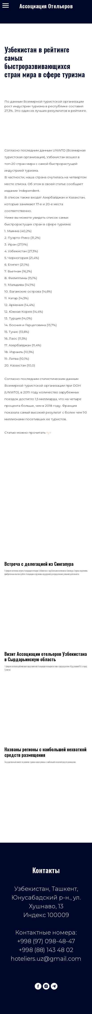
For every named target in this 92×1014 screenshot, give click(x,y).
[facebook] (38, 986)
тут (48, 433)
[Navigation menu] (5, 5)
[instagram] (46, 986)
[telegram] (54, 986)
